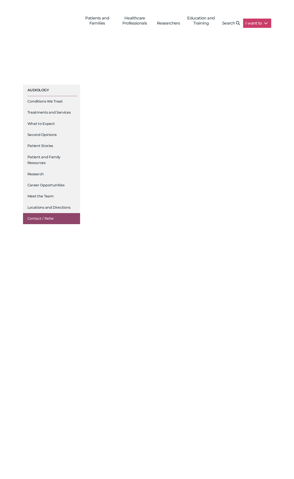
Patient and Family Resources (44, 160)
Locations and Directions (49, 207)
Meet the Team (40, 196)
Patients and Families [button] (97, 21)
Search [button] (231, 23)
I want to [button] (256, 23)
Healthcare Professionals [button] (134, 21)
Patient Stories (40, 146)
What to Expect (41, 124)
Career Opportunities (46, 185)
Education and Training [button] (201, 21)
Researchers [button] (168, 23)
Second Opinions (42, 135)
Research (35, 174)
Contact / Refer (40, 218)
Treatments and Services (49, 112)
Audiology (38, 90)
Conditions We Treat (45, 101)
